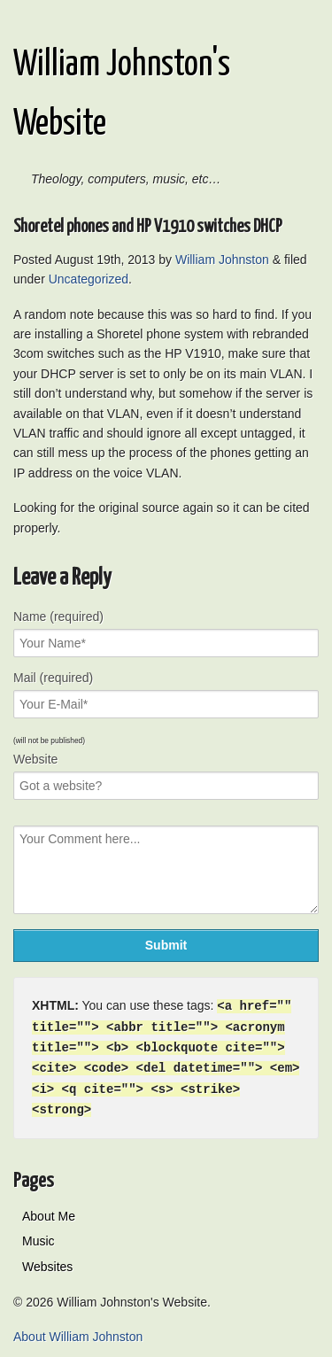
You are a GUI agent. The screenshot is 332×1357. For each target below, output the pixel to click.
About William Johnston (78, 1331)
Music (38, 1236)
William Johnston (222, 259)
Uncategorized (88, 279)
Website (35, 759)
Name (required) (58, 616)
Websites (47, 1261)
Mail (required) (53, 678)
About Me (48, 1211)
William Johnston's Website (121, 95)
